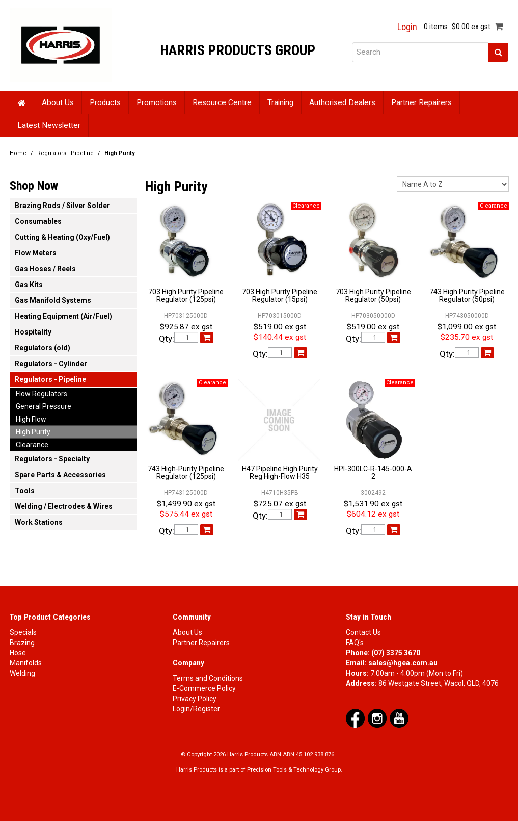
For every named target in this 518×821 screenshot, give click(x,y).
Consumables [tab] (38, 221)
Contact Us (363, 632)
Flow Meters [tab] (36, 253)
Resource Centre (222, 102)
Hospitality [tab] (33, 332)
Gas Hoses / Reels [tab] (45, 269)
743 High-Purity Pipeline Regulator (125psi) (186, 472)
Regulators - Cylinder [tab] (51, 364)
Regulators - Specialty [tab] (52, 459)
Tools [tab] (25, 490)
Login (407, 27)
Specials (23, 632)
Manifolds (26, 663)
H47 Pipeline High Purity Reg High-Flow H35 (280, 472)
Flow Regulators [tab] (41, 394)
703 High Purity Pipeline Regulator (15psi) (279, 295)
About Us (58, 102)
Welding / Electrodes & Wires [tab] (64, 506)
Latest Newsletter (48, 125)
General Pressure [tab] (43, 406)
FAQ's (355, 642)
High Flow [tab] (31, 419)
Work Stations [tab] (39, 522)
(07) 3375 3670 (395, 653)
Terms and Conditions (208, 678)
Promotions (157, 102)
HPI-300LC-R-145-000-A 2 (373, 472)
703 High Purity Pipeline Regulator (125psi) (186, 295)
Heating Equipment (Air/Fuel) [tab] (63, 316)
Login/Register (196, 709)
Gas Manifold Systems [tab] (53, 300)
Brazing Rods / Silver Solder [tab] (62, 205)
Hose (18, 653)
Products (105, 102)
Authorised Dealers (342, 102)
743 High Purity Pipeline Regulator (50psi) (467, 295)
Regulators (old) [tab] (42, 348)
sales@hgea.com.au (403, 663)
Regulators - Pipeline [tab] (50, 379)
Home (22, 102)
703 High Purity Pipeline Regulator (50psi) (373, 295)
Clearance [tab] (32, 445)
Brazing (22, 642)
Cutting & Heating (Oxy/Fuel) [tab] (62, 237)
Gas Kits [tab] (29, 284)
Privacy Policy (194, 699)
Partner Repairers (421, 102)
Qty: (166, 339)
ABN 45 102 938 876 (308, 754)
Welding (22, 673)
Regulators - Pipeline (65, 153)
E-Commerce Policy (204, 688)
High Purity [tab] (33, 432)
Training (280, 102)
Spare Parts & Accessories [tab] (60, 475)
